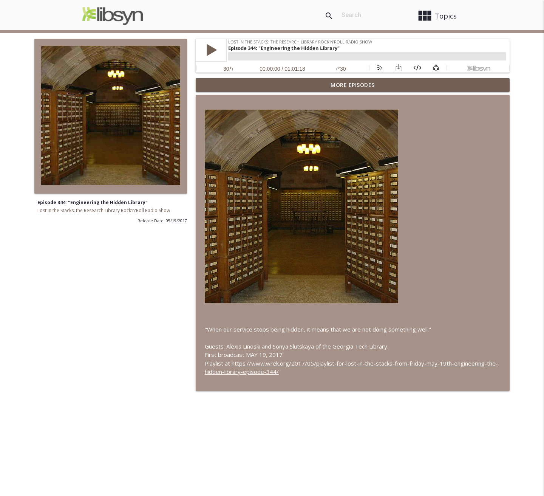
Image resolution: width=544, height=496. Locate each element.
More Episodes (353, 84)
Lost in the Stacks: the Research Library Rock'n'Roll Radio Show (103, 210)
